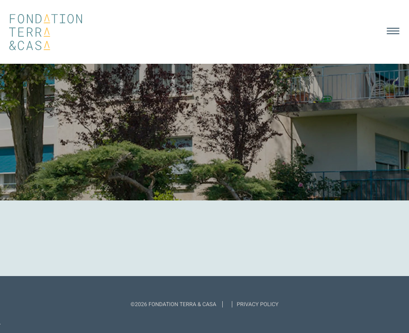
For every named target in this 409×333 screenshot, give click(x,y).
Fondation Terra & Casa (45, 32)
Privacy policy (258, 304)
